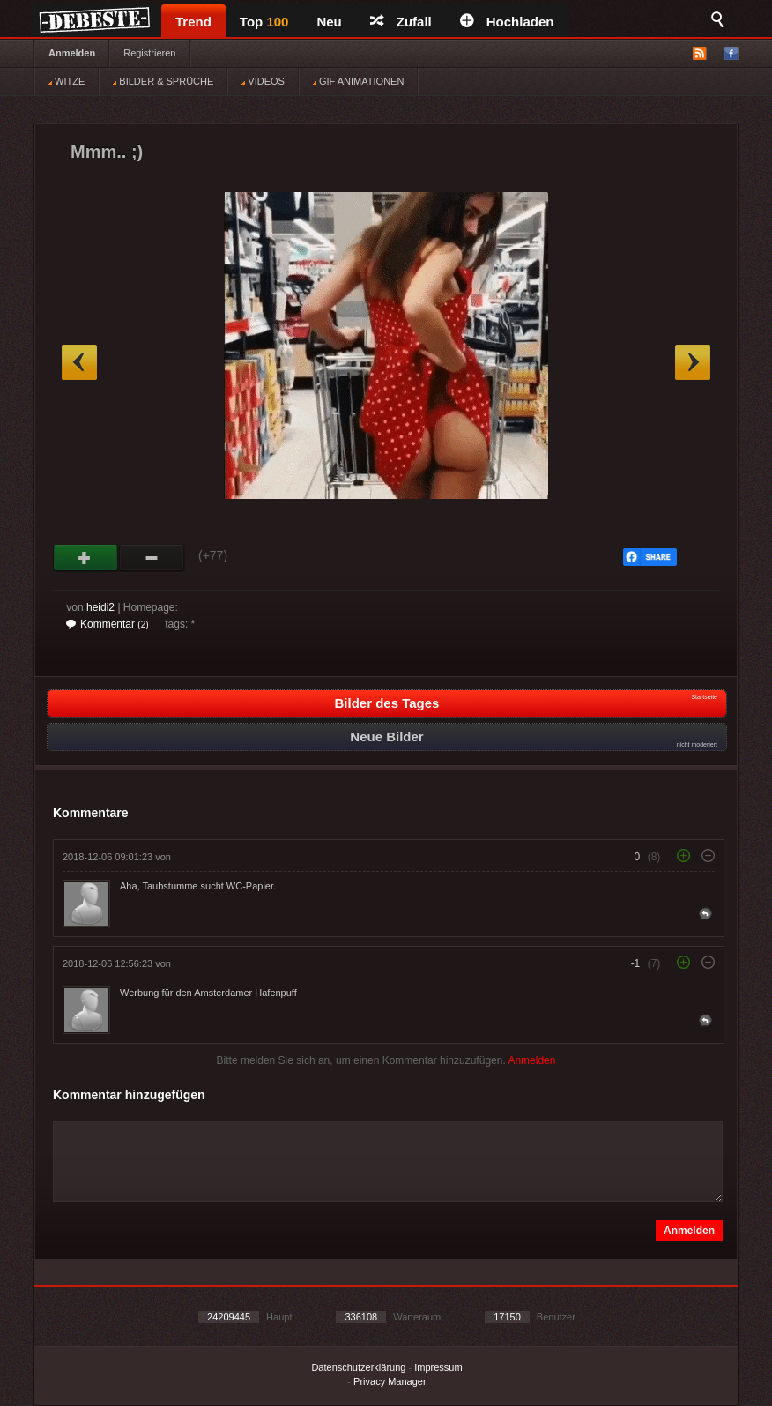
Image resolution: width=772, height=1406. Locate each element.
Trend (193, 21)
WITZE (66, 81)
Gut (86, 558)
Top (264, 21)
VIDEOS (263, 81)
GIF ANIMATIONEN (358, 81)
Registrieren (149, 53)
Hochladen (507, 21)
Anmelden (71, 53)
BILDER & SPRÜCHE (163, 81)
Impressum (438, 1367)
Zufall (401, 21)
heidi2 (100, 607)
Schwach (152, 558)
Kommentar (107, 624)
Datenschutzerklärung (358, 1367)
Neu (328, 21)
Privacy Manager (390, 1381)
